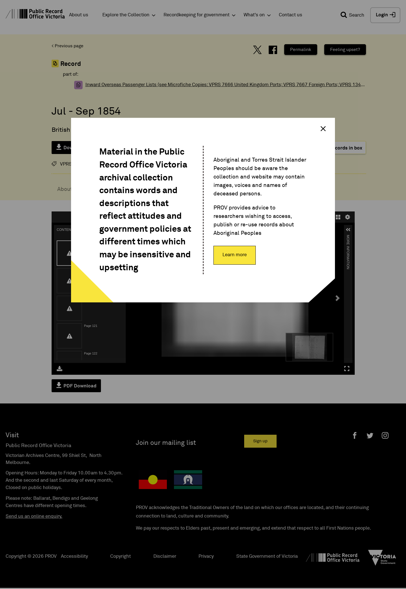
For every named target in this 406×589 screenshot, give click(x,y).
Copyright (120, 556)
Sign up (260, 441)
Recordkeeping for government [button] (197, 15)
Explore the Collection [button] (125, 15)
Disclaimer (164, 556)
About (64, 189)
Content (172, 189)
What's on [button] (254, 15)
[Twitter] (370, 435)
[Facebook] (354, 435)
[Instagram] (385, 435)
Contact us (290, 15)
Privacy (206, 556)
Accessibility (74, 556)
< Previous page (67, 46)
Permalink (300, 49)
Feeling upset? (345, 49)
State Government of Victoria (267, 556)
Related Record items (294, 189)
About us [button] (78, 15)
